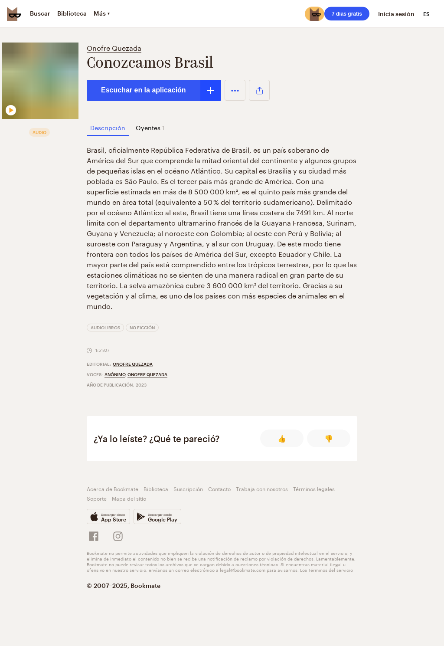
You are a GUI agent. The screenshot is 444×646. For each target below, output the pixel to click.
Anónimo (114, 374)
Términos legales (314, 488)
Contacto (219, 488)
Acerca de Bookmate (112, 488)
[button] (235, 90)
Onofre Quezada (114, 47)
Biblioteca (156, 488)
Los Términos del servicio (326, 569)
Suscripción (188, 488)
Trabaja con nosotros (262, 488)
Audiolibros (105, 327)
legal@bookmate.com (242, 569)
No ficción (142, 327)
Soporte (97, 498)
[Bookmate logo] (14, 14)
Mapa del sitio (129, 498)
